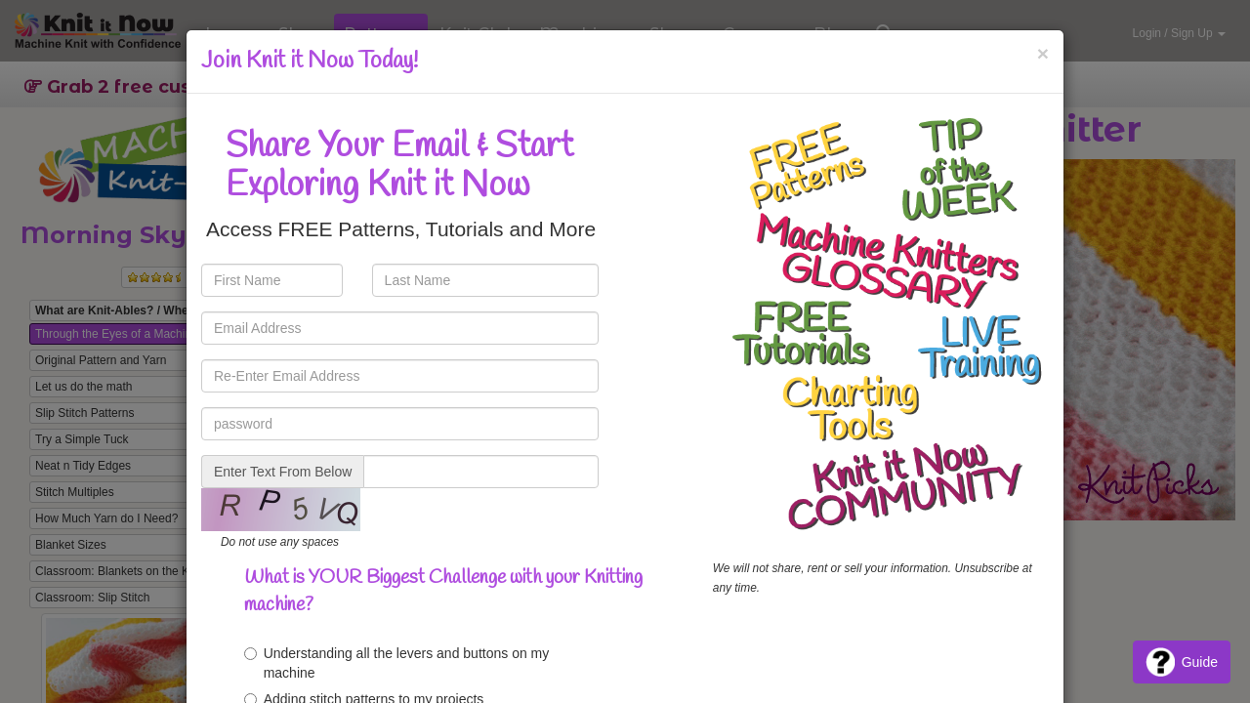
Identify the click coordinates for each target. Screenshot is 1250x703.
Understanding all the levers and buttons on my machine (397, 663)
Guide (1182, 662)
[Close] (1043, 53)
